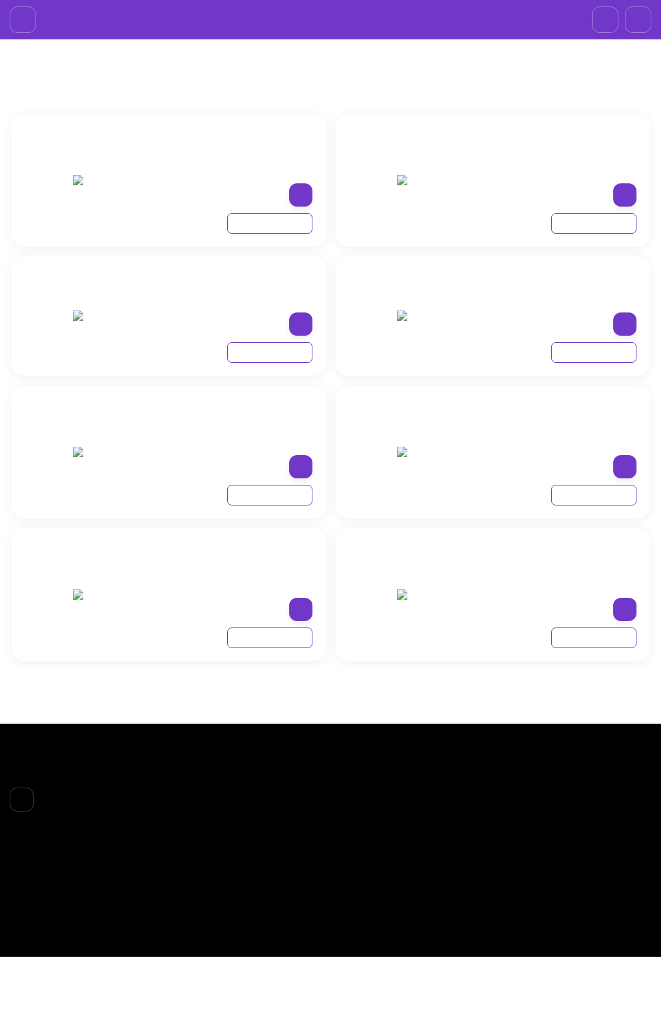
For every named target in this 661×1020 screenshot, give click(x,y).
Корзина (466, 826)
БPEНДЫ (70, 99)
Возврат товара (266, 885)
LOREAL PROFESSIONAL (151, 99)
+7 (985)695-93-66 (335, 15)
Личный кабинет (482, 843)
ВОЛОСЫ (361, 860)
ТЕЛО (353, 876)
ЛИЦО (355, 843)
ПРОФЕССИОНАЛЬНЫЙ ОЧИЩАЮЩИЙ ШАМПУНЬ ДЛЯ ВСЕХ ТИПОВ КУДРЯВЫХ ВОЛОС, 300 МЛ (228, 487)
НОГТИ (356, 893)
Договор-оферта (268, 901)
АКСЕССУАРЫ (371, 909)
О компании (258, 851)
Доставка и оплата (273, 868)
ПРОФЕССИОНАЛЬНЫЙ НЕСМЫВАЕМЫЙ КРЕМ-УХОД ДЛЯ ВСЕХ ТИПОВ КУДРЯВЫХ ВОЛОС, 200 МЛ (552, 343)
